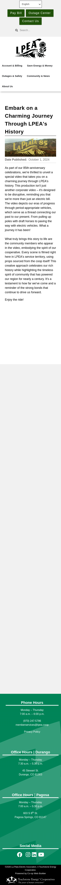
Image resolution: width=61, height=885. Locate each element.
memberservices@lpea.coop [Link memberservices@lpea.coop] (32, 724)
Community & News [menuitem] (38, 76)
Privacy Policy (32, 731)
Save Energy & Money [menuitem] (40, 65)
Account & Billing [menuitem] (12, 65)
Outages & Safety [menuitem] (12, 76)
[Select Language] (30, 4)
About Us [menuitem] (7, 86)
